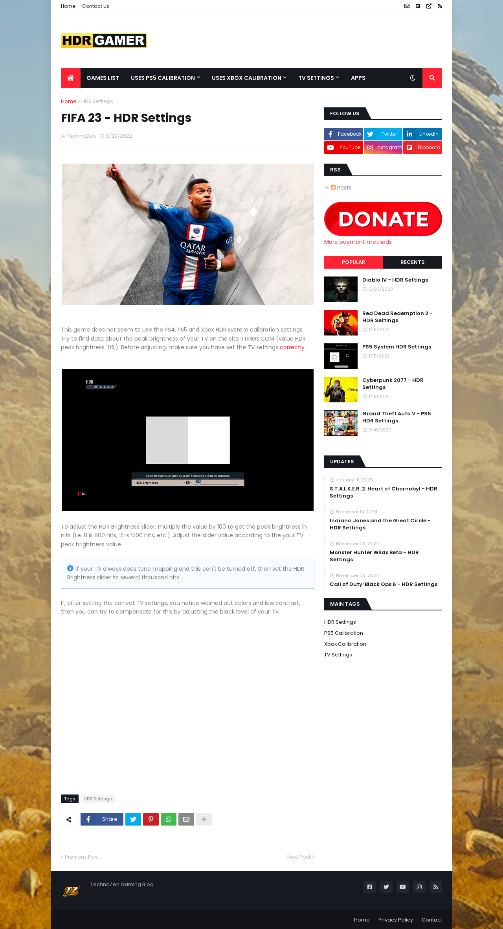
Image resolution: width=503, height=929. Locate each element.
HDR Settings (97, 101)
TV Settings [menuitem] (316, 78)
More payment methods (358, 242)
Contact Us (95, 6)
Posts (341, 188)
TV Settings (338, 654)
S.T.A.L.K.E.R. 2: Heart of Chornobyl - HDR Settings (383, 492)
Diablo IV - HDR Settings (395, 280)
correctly (292, 347)
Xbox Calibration (345, 644)
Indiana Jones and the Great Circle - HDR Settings (380, 524)
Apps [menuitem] (358, 78)
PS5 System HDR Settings (396, 346)
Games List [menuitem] (102, 78)
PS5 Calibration (343, 633)
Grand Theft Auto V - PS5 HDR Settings (396, 417)
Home (68, 6)
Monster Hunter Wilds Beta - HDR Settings (374, 556)
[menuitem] (71, 78)
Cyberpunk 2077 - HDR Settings (393, 384)
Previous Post (82, 856)
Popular (353, 262)
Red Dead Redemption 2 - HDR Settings (397, 317)
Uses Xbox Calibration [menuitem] (246, 78)
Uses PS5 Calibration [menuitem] (163, 78)
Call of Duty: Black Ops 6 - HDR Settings (383, 584)
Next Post (298, 856)
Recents (412, 262)
